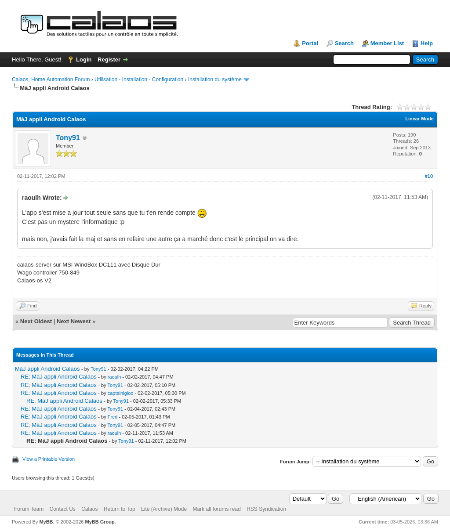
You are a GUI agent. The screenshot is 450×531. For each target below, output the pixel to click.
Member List (387, 43)
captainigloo (121, 393)
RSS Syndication (266, 509)
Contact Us (62, 509)
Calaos (89, 509)
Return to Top (119, 509)
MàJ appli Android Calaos (47, 368)
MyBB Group (99, 521)
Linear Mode (419, 118)
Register (109, 59)
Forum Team (29, 509)
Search (344, 43)
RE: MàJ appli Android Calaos (59, 376)
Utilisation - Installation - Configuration (138, 79)
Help (427, 43)
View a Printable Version (48, 459)
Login (83, 59)
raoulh (114, 376)
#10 (429, 176)
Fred (113, 416)
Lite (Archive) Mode (164, 509)
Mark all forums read (216, 509)
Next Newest (74, 321)
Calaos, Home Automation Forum (51, 79)
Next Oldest (36, 321)
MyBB (46, 521)
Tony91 (68, 137)
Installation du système (215, 79)
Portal (310, 43)
